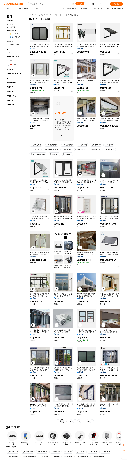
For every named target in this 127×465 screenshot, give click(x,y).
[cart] (99, 4)
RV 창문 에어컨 (94, 149)
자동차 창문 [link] (74, 15)
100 (88, 421)
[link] (124, 445)
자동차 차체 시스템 (61, 15)
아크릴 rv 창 (67, 154)
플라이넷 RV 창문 (82, 456)
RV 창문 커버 (42, 452)
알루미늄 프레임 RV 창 (38, 154)
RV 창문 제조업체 (51, 145)
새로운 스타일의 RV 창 (50, 149)
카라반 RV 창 (54, 154)
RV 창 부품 (44, 456)
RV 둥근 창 (56, 456)
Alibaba (31, 15)
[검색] (79, 3)
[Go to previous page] (58, 421)
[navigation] (16, 218)
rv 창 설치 (68, 452)
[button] (73, 4)
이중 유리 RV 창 (12, 452)
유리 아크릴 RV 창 (13, 456)
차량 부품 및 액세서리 (44, 15)
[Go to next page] (92, 421)
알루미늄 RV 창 (36, 145)
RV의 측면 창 (66, 149)
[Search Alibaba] (50, 4)
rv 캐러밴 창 (92, 452)
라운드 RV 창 (82, 145)
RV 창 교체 (109, 145)
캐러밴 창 (68, 456)
